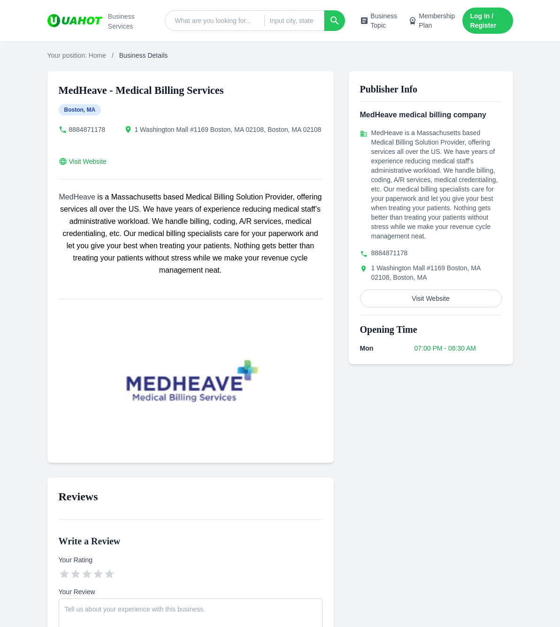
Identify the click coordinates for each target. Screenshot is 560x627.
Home (97, 55)
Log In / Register (483, 20)
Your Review (77, 592)
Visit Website (88, 161)
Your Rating (76, 560)
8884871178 (87, 129)
